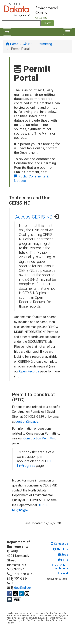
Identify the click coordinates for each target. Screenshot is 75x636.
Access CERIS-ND (34, 217)
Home (12, 44)
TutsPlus (37, 618)
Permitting (44, 44)
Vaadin (45, 618)
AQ (27, 44)
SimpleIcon (27, 618)
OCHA (33, 615)
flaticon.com (34, 613)
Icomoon (40, 615)
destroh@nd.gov (26, 421)
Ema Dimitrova (33, 620)
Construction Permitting (39, 438)
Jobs (63, 554)
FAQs (63, 560)
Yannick (17, 618)
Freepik (25, 615)
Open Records (29, 371)
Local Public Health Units (59, 567)
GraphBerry (54, 618)
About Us (60, 549)
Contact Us (59, 543)
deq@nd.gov (23, 588)
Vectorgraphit (19, 620)
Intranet (62, 573)
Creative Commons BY (56, 613)
